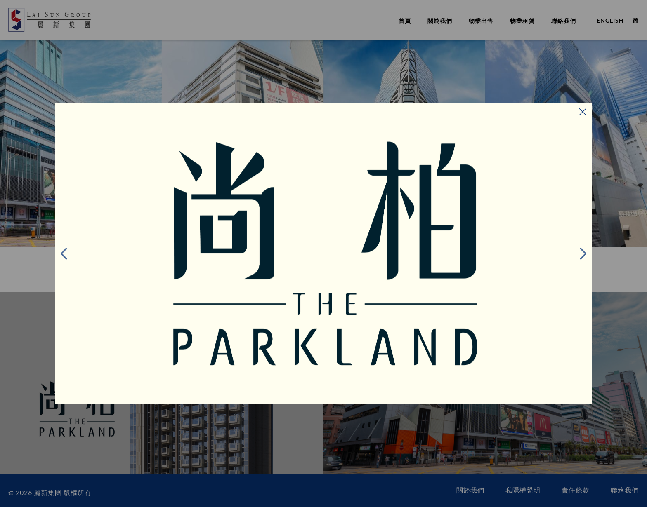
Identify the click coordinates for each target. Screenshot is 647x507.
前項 (73, 253)
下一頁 (573, 253)
